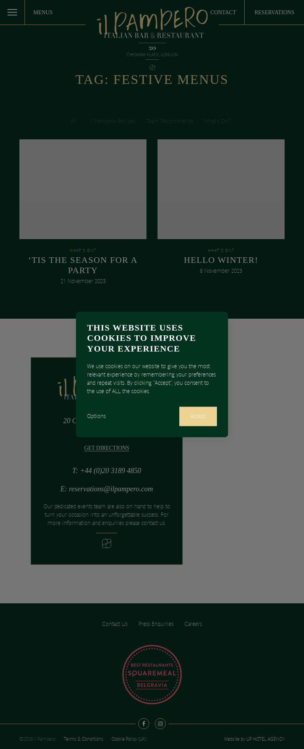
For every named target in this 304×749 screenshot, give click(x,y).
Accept (198, 416)
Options (96, 416)
